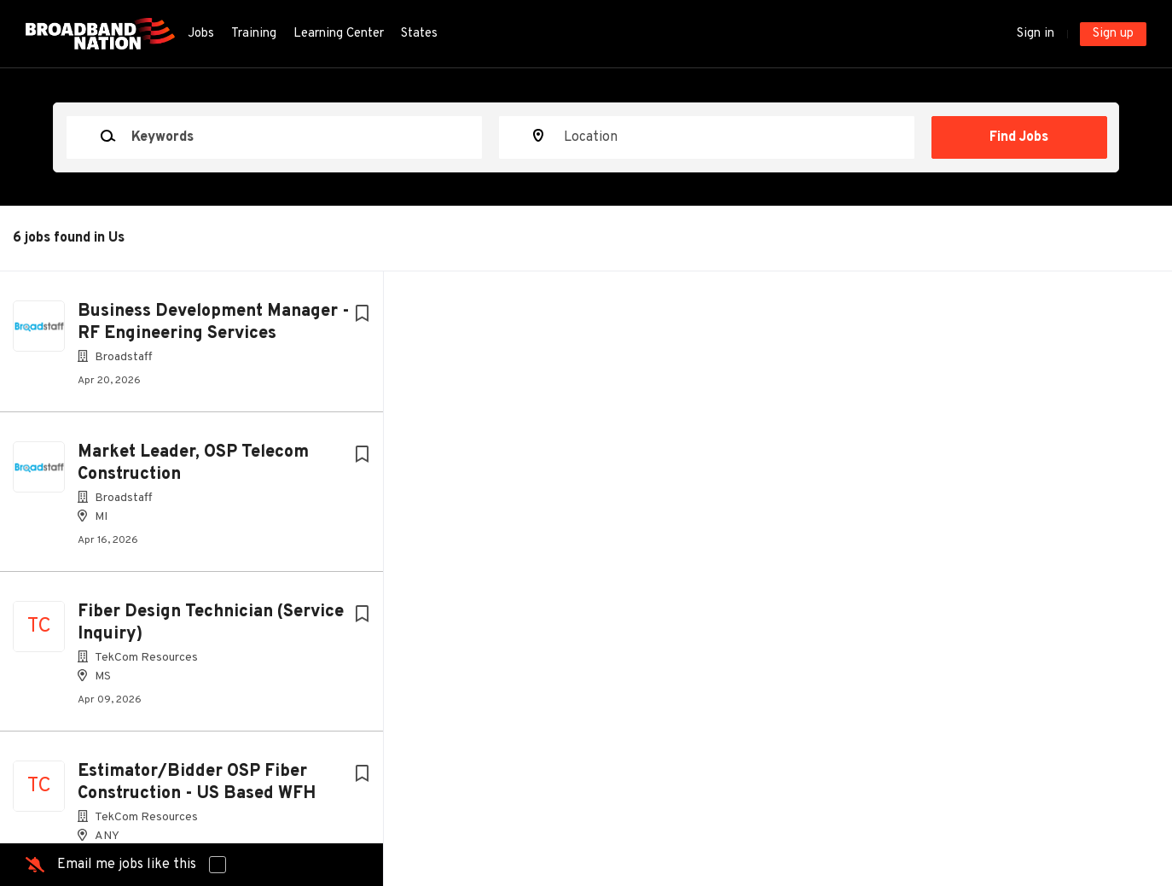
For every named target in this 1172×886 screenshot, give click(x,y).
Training (253, 34)
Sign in (1035, 34)
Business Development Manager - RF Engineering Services (214, 322)
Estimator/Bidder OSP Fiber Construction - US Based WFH (197, 783)
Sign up (1113, 34)
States (419, 34)
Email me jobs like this (126, 864)
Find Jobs (1018, 137)
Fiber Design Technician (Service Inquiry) (211, 623)
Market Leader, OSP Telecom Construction (193, 463)
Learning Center (338, 34)
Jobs (201, 34)
